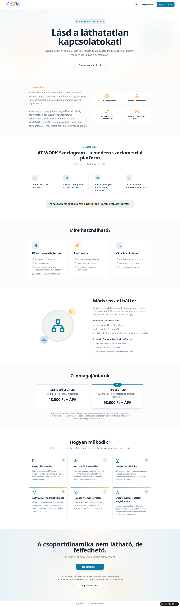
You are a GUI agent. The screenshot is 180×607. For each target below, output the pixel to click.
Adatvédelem (97, 603)
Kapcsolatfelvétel (90, 585)
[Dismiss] (177, 603)
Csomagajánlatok (90, 65)
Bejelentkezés (148, 4)
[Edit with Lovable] (167, 603)
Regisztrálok (165, 4)
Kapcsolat (81, 603)
